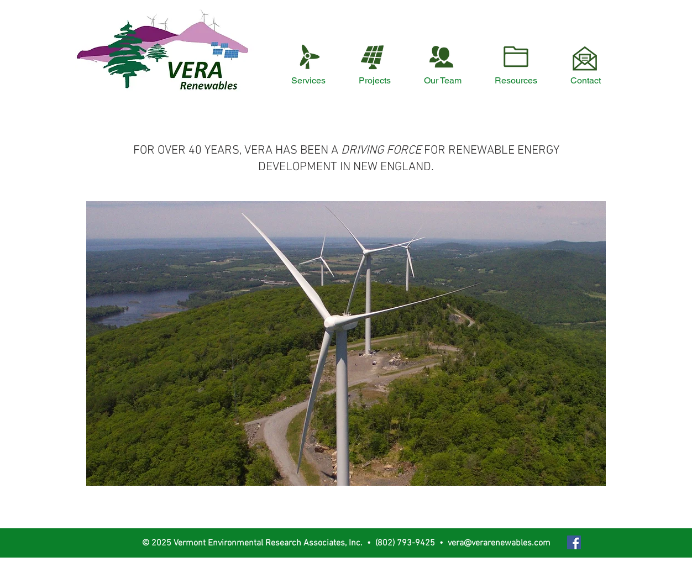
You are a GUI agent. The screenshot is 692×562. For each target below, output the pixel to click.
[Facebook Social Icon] (574, 542)
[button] (346, 343)
